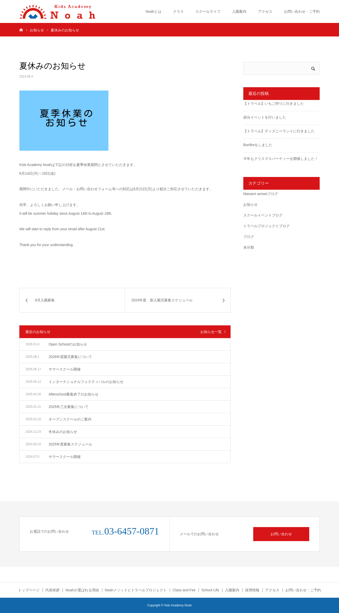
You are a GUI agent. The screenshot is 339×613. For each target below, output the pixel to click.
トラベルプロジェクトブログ (266, 226)
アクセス (265, 11)
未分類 (248, 247)
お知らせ (250, 204)
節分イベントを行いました (264, 117)
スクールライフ (207, 11)
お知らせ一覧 (211, 332)
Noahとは (153, 11)
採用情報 (252, 590)
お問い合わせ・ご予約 (302, 11)
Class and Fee (184, 590)
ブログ (248, 237)
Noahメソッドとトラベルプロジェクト (136, 590)
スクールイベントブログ (262, 215)
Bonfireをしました (257, 145)
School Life (210, 590)
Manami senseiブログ (260, 194)
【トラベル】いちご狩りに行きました (273, 103)
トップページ (28, 590)
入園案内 (239, 11)
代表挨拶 (52, 590)
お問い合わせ (281, 534)
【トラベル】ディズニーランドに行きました (279, 131)
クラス (178, 11)
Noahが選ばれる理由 (82, 590)
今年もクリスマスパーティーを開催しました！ (280, 159)
